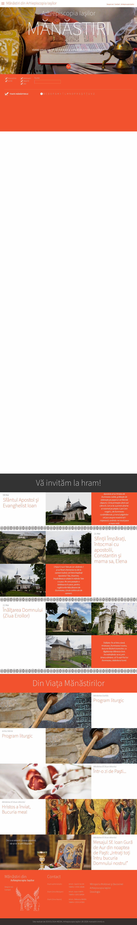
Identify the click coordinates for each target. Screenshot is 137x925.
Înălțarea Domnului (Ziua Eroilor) (23, 613)
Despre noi (110, 4)
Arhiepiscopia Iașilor (127, 4)
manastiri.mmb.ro (96, 921)
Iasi (24, 83)
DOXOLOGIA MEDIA (54, 921)
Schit (10, 81)
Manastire (12, 78)
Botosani (27, 78)
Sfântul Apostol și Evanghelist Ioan (21, 502)
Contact (117, 4)
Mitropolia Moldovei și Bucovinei (106, 884)
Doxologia (95, 892)
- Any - (17, 94)
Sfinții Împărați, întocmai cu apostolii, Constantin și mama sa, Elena (110, 550)
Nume (37, 78)
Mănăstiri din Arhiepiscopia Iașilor (31, 3)
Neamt (26, 81)
